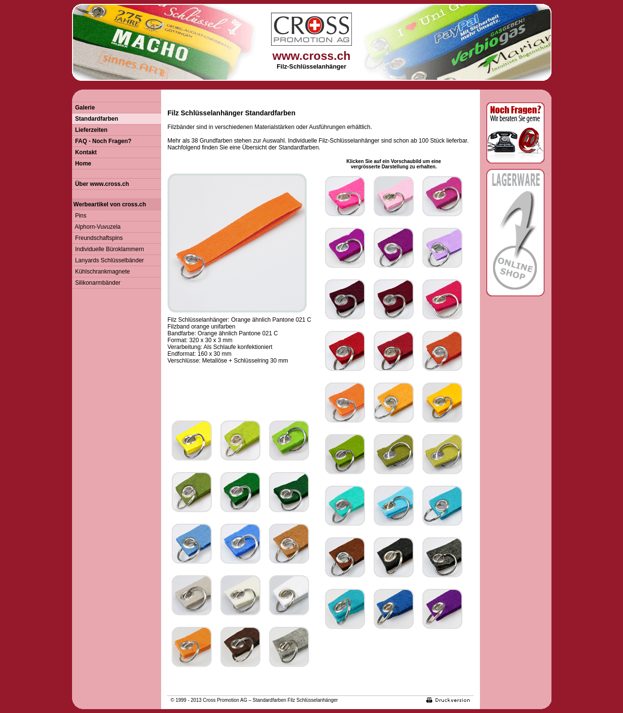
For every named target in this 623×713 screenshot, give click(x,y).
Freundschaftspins (97, 238)
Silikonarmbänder (96, 282)
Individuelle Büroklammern (108, 249)
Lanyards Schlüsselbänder (108, 260)
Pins (79, 215)
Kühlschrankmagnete (101, 271)
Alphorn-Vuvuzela (96, 226)
